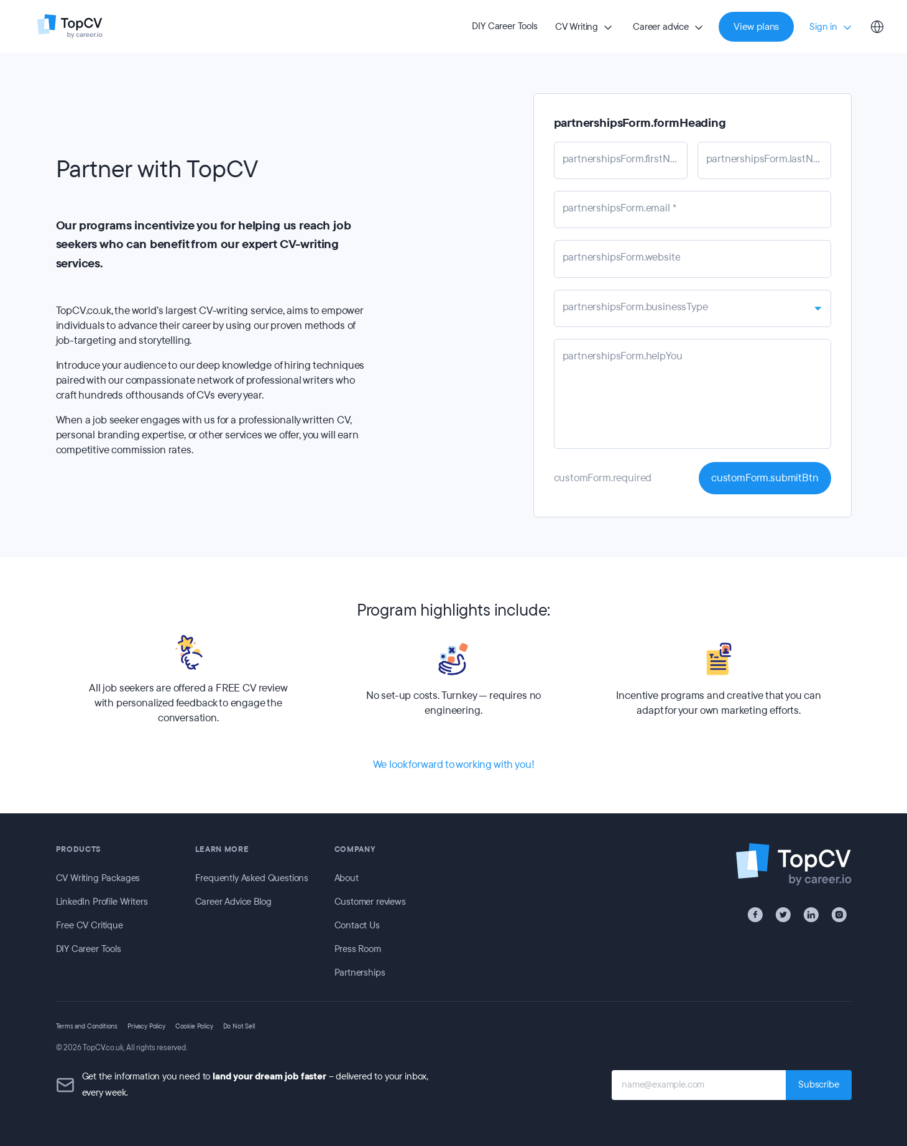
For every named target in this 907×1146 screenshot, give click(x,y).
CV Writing (576, 27)
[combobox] (692, 308)
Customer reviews (370, 901)
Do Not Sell (239, 1026)
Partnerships (359, 972)
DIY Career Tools (504, 26)
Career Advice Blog (233, 901)
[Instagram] (839, 914)
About (346, 878)
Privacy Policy (146, 1026)
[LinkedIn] (811, 914)
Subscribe (818, 1084)
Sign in (823, 27)
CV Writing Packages (98, 878)
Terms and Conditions (87, 1026)
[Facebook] (755, 914)
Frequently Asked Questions (252, 878)
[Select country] (877, 27)
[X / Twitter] (783, 914)
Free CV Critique (89, 925)
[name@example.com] (699, 1085)
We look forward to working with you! (454, 764)
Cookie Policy (194, 1026)
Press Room (357, 949)
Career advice (661, 27)
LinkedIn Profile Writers (102, 901)
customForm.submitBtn (765, 478)
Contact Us (357, 925)
